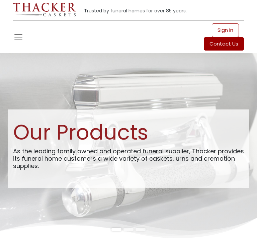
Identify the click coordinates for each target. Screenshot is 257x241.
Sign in (225, 29)
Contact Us (223, 43)
